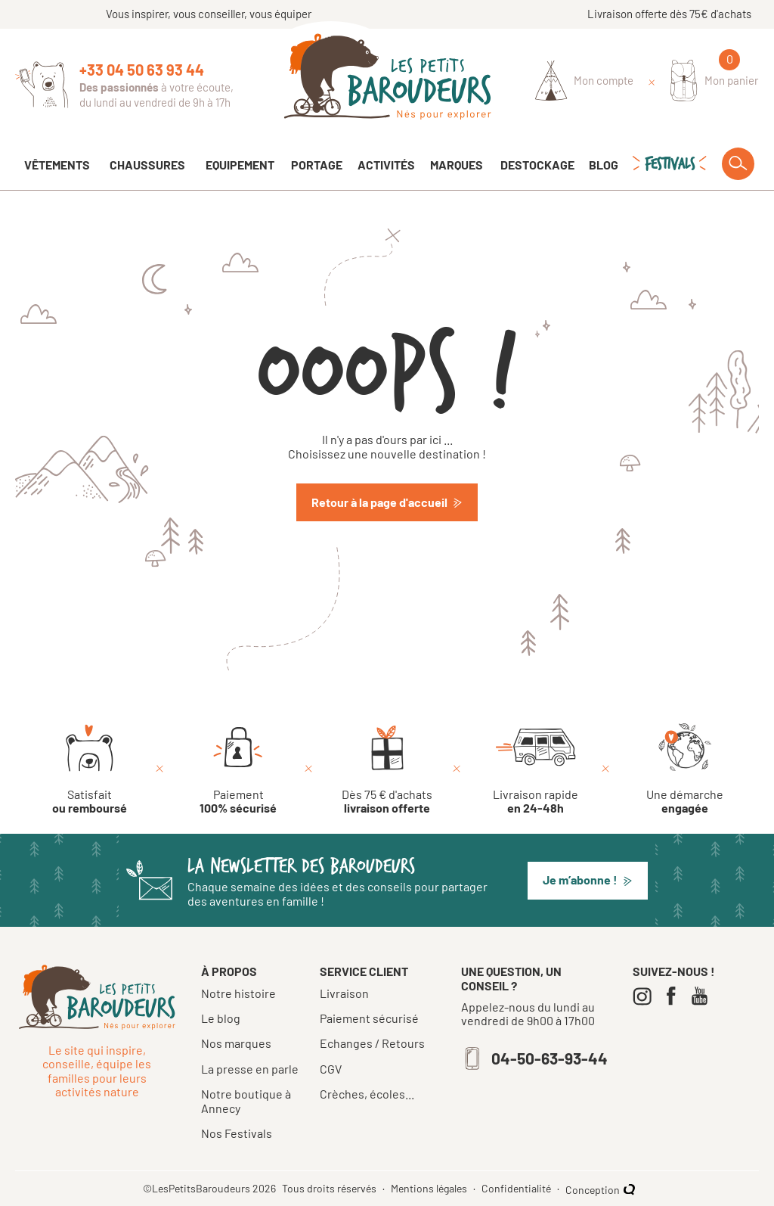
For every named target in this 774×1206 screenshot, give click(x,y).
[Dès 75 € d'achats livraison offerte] (387, 769)
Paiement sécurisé (369, 1018)
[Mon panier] (714, 80)
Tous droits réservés (330, 1189)
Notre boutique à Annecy (246, 1100)
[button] (588, 881)
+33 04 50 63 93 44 (141, 70)
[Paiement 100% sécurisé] (238, 769)
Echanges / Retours (372, 1043)
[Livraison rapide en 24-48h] (535, 769)
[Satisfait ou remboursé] (89, 769)
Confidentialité (517, 1189)
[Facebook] (674, 996)
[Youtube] (703, 996)
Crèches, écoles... (367, 1094)
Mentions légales (430, 1189)
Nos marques (236, 1043)
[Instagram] (646, 996)
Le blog (220, 1018)
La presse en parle (250, 1068)
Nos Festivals (236, 1133)
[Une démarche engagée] (684, 769)
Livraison (344, 993)
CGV (331, 1069)
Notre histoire (238, 993)
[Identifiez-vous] (584, 81)
